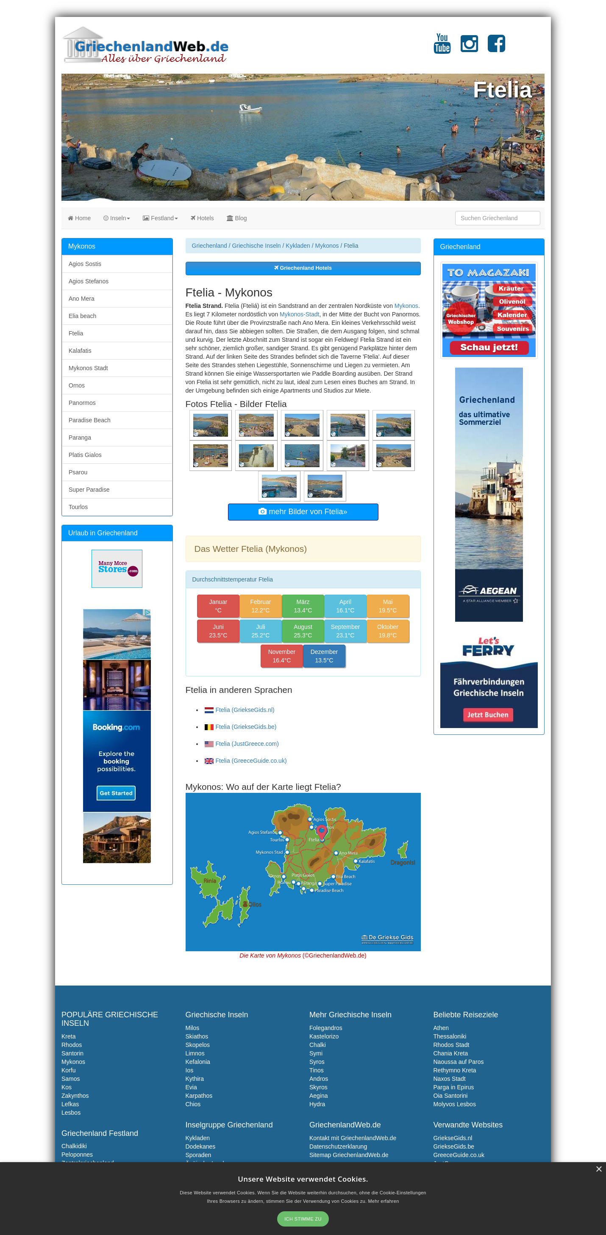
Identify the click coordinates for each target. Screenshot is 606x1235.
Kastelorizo (324, 1036)
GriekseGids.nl (453, 1138)
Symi (315, 1053)
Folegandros (325, 1028)
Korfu (68, 1070)
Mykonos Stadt (88, 368)
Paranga (80, 437)
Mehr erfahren (383, 1201)
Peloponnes (77, 1154)
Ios (190, 1070)
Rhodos (71, 1044)
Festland (160, 218)
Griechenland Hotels (303, 268)
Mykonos (327, 245)
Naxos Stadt (450, 1078)
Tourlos (78, 507)
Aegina (318, 1095)
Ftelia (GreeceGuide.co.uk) (246, 760)
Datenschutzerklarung (338, 1146)
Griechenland (209, 245)
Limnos (195, 1053)
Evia (191, 1087)
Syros (317, 1061)
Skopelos (198, 1044)
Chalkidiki (74, 1146)
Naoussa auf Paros (459, 1061)
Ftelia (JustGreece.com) (242, 743)
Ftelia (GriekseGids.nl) (240, 709)
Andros (318, 1078)
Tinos (316, 1070)
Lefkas (70, 1104)
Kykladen (298, 245)
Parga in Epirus (454, 1087)
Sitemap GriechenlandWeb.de (349, 1155)
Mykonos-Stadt (299, 314)
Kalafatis (80, 350)
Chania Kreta (451, 1053)
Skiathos (197, 1036)
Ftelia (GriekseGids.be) (241, 726)
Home (79, 218)
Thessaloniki (450, 1036)
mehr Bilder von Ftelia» (303, 511)
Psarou (78, 472)
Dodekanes (201, 1146)
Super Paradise (89, 489)
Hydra (317, 1104)
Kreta (68, 1036)
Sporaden (198, 1155)
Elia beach (82, 316)
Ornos (77, 385)
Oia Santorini (451, 1095)
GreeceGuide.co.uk (459, 1155)
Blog (237, 218)
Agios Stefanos (88, 281)
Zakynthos (75, 1095)
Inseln (116, 218)
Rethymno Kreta (455, 1070)
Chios (193, 1104)
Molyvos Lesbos (455, 1104)
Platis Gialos (85, 454)
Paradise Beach (90, 420)
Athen (441, 1028)
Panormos (82, 402)
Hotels (202, 218)
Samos (70, 1078)
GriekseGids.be (454, 1146)
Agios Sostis (85, 263)
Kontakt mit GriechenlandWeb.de (352, 1138)
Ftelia (76, 333)
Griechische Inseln (256, 245)
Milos (193, 1028)
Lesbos (71, 1112)
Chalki (317, 1044)
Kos (66, 1087)
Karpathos (199, 1095)
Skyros (318, 1087)
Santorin (72, 1053)
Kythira (195, 1078)
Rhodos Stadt (452, 1044)
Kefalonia (198, 1061)
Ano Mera (82, 298)
